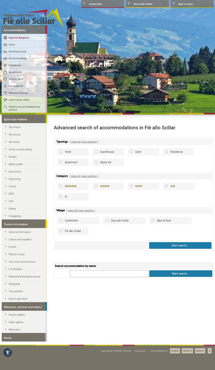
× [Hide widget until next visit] (11, 348)
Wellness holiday (18, 274)
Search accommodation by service (24, 290)
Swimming (14, 360)
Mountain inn (16, 267)
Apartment (71, 343)
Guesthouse (107, 333)
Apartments (15, 253)
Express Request (19, 219)
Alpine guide (16, 345)
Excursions (15, 353)
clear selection (89, 323)
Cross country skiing (20, 330)
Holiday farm (16, 260)
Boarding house (18, 233)
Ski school (14, 316)
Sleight (13, 338)
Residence (15, 246)
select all (76, 323)
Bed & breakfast (18, 240)
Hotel (12, 226)
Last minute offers (19, 281)
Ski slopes (14, 308)
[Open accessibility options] (7, 352)
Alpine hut (105, 343)
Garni (138, 333)
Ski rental (14, 323)
